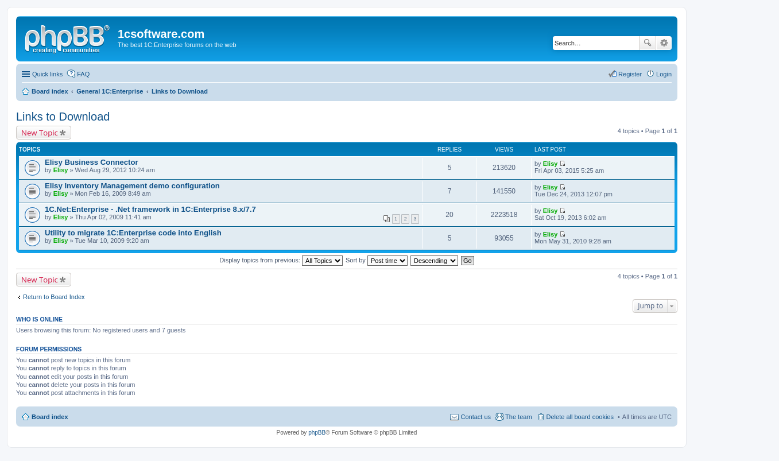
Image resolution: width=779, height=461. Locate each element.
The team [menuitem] (518, 416)
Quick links (47, 74)
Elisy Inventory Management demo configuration (132, 185)
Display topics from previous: (281, 260)
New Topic (39, 132)
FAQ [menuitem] (83, 74)
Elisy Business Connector (91, 162)
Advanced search (664, 43)
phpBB (316, 432)
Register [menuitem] (630, 74)
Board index (50, 416)
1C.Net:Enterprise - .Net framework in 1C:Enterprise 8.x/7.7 (150, 209)
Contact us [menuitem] (475, 416)
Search (647, 43)
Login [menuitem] (664, 74)
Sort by (377, 260)
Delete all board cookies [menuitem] (580, 416)
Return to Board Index (54, 296)
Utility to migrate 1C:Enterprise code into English (133, 232)
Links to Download (63, 116)
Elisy (60, 169)
